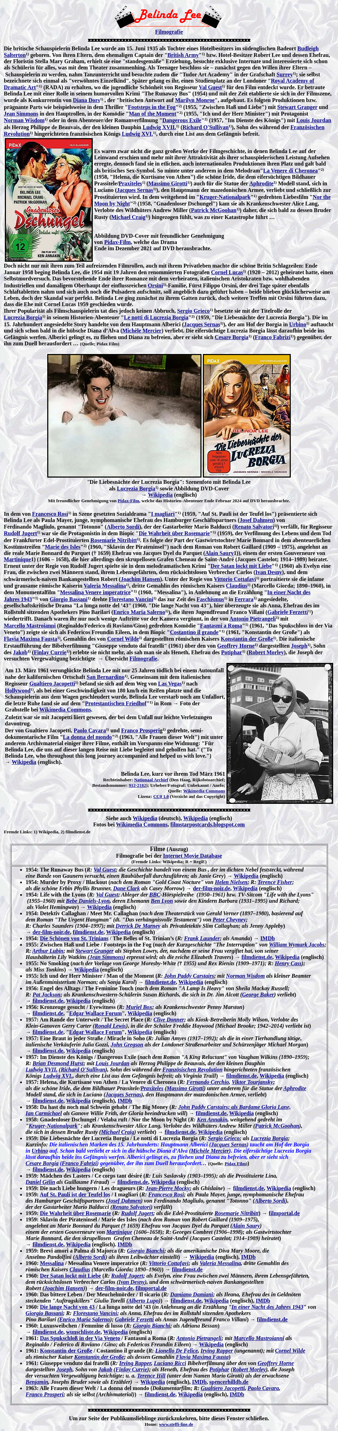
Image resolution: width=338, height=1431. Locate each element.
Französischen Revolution (193, 1069)
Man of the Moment (152, 114)
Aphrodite (261, 183)
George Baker (258, 995)
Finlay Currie (50, 652)
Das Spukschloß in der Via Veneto (80, 1338)
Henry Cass (288, 963)
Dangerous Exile (181, 120)
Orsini (155, 285)
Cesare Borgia (231, 337)
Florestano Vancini (131, 599)
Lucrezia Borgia (23, 317)
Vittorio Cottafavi (235, 579)
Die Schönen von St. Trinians (74, 938)
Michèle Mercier (142, 331)
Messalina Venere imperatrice (95, 592)
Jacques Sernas (135, 190)
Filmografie (169, 32)
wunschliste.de (83, 1332)
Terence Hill (151, 1376)
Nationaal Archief (151, 779)
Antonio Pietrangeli (252, 619)
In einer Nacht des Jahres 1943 (268, 1307)
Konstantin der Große (247, 639)
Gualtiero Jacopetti (52, 684)
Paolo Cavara (90, 730)
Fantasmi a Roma (221, 626)
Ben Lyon (162, 901)
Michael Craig (128, 217)
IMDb (267, 938)
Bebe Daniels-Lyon (88, 901)
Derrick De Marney (138, 926)
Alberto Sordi (123, 527)
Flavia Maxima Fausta (30, 639)
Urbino (297, 324)
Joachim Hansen (140, 579)
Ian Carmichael (44, 1113)
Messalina (52, 1263)
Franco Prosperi (140, 730)
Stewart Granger (297, 107)
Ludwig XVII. (159, 127)
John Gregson (127, 1044)
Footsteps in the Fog (151, 107)
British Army (183, 55)
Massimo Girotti (167, 183)
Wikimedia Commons (65, 710)
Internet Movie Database (192, 856)
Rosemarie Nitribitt (113, 540)
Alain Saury (219, 553)
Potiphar (231, 652)
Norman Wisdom (24, 120)
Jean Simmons (21, 114)
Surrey (285, 74)
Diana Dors (86, 100)
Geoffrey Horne (236, 646)
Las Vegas (170, 684)
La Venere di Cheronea (290, 171)
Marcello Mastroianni (30, 626)
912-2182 (137, 785)
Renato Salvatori (254, 527)
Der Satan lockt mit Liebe (241, 566)
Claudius (236, 586)
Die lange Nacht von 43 (67, 1307)
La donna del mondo (87, 737)
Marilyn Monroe (195, 100)
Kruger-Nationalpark (224, 197)
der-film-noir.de (211, 888)
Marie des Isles (62, 547)
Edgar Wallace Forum (95, 1013)
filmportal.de (284, 1213)
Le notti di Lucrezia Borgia (156, 317)
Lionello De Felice (176, 1351)
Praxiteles (130, 183)
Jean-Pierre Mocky (168, 1188)
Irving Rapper (217, 1351)
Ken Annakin (212, 1119)
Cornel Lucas (227, 272)
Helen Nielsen (231, 882)
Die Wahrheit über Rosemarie (174, 533)
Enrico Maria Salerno (139, 612)
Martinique (17, 559)
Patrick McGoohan (214, 210)
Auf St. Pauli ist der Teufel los (75, 1194)
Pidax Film (235, 1163)
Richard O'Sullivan (205, 127)
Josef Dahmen (256, 520)
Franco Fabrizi (272, 337)
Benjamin (37, 1382)
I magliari (163, 514)
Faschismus (210, 599)
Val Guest (210, 87)
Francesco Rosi (50, 514)
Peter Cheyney (229, 920)
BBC (154, 895)
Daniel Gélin (40, 1182)
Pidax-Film (117, 242)
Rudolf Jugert (20, 533)
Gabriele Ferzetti (287, 612)
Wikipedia (160, 495)
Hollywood (18, 690)
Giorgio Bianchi (151, 1326)
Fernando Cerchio (208, 1082)
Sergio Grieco (193, 311)
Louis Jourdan (313, 120)
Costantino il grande (194, 632)
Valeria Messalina (105, 586)
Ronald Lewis (110, 1026)
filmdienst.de (88, 932)
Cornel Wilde (123, 639)
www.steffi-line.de (176, 1424)
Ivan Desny (268, 572)
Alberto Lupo (143, 1301)
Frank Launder (202, 938)
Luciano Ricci (170, 1363)
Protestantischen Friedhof (116, 703)
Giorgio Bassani (69, 599)
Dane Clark (126, 888)
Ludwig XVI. (137, 134)
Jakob (20, 652)
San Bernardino (105, 677)
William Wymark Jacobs (296, 945)
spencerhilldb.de (228, 1382)
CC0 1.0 (161, 796)
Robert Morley (266, 652)
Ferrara (243, 599)
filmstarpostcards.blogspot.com (207, 824)
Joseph (299, 646)
